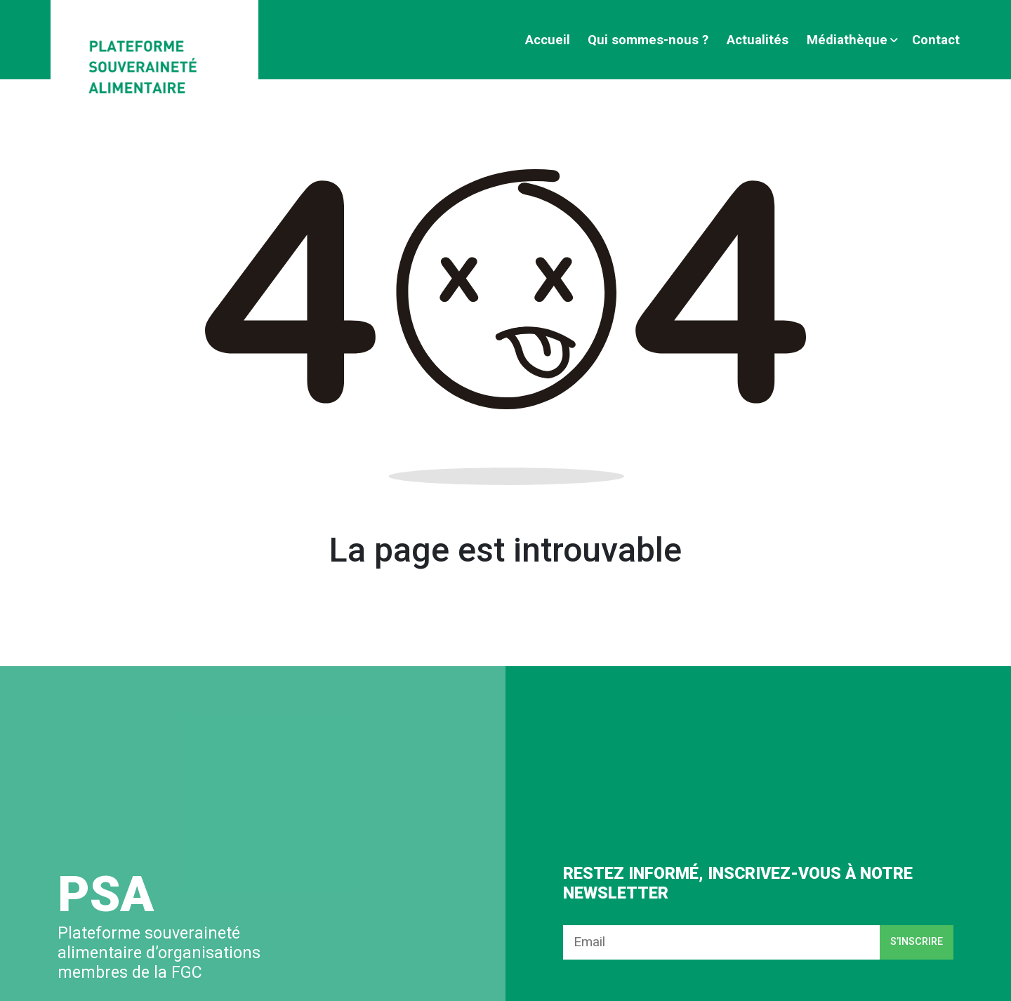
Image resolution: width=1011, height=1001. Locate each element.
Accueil (547, 39)
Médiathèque (847, 39)
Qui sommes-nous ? (648, 39)
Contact (936, 39)
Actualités (757, 39)
